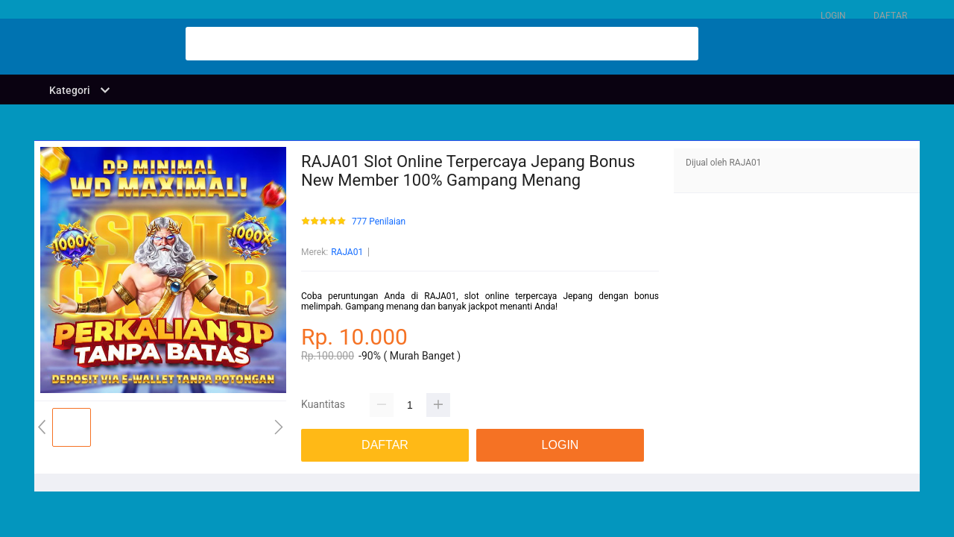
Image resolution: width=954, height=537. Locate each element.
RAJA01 (347, 252)
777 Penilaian (378, 222)
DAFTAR (890, 15)
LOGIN (833, 15)
